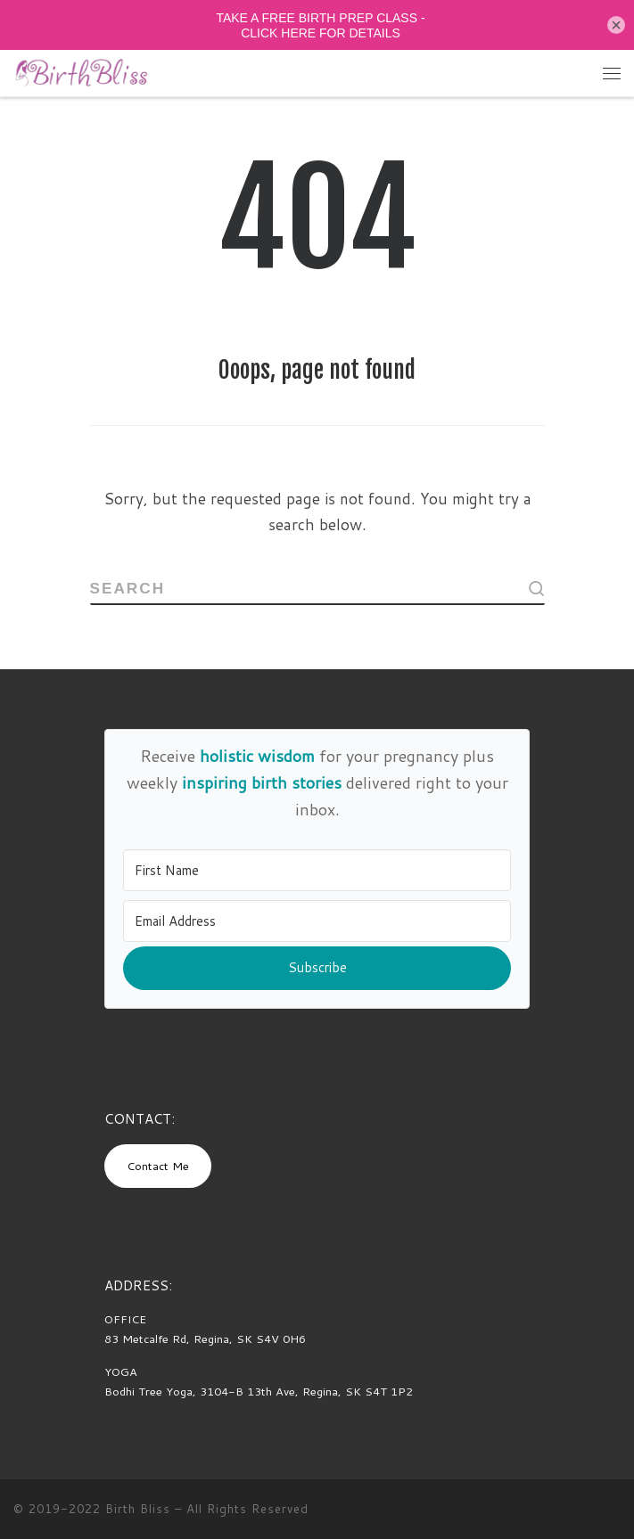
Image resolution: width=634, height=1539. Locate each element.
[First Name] (317, 870)
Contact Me (158, 1166)
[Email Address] (317, 921)
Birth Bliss (137, 1509)
